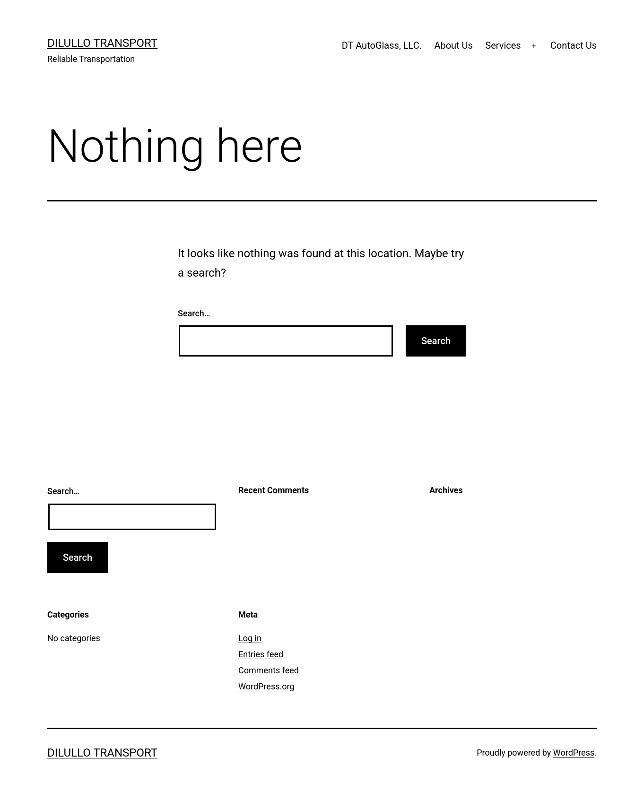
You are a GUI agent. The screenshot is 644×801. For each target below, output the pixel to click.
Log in (249, 638)
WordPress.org (266, 686)
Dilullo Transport (102, 43)
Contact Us (573, 45)
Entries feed (260, 654)
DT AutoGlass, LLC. (382, 45)
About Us (453, 45)
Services (503, 45)
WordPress (573, 752)
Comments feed (268, 670)
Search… (194, 313)
